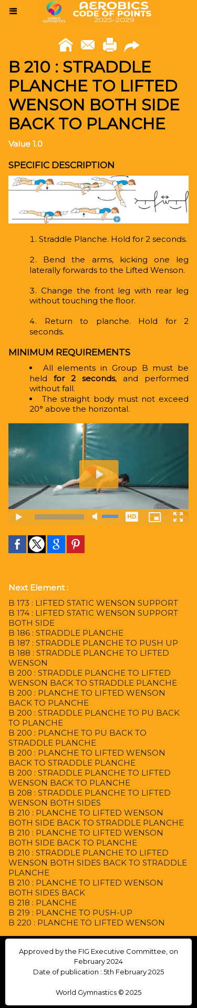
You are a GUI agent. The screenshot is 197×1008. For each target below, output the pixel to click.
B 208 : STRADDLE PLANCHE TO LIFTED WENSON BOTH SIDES (89, 798)
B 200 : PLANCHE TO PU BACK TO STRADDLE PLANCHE (77, 738)
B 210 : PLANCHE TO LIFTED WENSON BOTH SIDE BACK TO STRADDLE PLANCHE (96, 818)
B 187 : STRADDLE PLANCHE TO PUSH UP (93, 643)
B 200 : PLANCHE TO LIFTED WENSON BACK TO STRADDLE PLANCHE (86, 758)
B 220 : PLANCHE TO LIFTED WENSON (86, 923)
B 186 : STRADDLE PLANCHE (65, 633)
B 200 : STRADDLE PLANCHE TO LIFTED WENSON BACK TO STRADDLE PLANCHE (92, 678)
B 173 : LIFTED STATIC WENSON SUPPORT (93, 603)
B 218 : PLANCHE (42, 903)
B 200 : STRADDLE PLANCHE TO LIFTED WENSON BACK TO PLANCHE (89, 778)
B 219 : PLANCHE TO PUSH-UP (70, 913)
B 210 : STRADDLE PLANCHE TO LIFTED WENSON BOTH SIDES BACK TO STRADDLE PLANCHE (97, 863)
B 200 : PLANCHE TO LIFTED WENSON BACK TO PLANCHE (86, 698)
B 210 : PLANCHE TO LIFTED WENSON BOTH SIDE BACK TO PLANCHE (85, 838)
